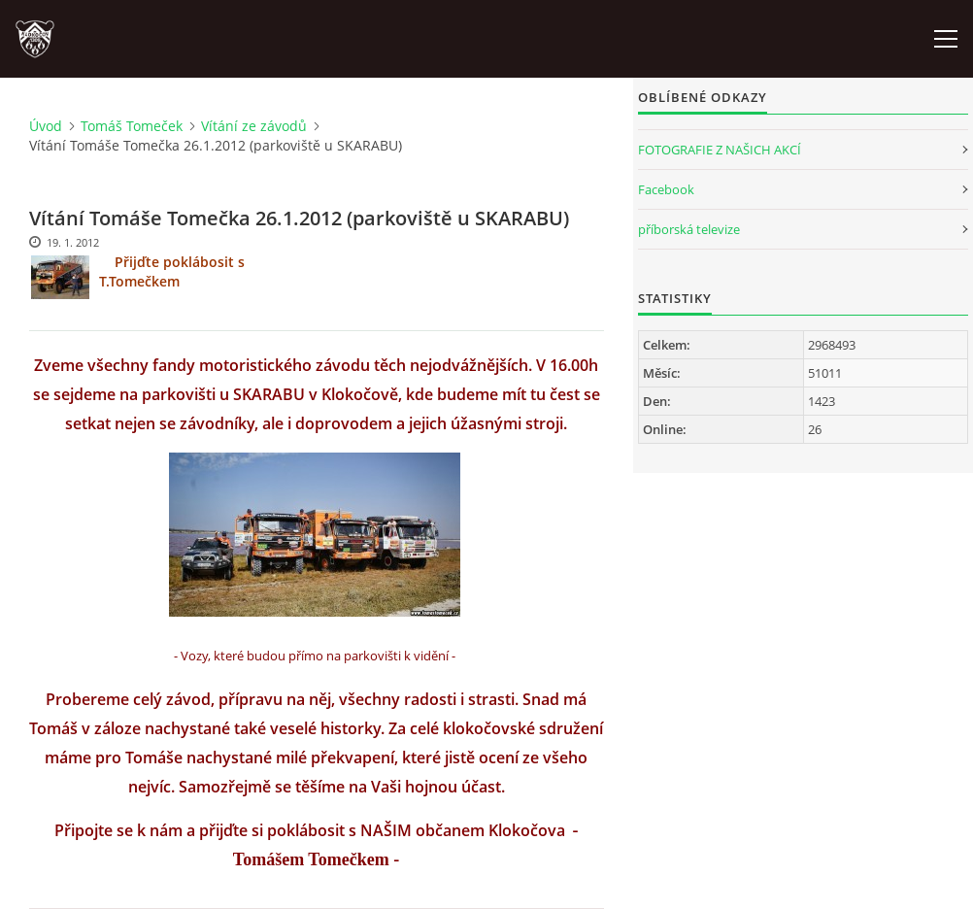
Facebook (666, 189)
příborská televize (689, 229)
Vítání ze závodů (254, 126)
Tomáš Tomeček (132, 126)
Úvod (45, 126)
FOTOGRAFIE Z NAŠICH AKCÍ (719, 149)
